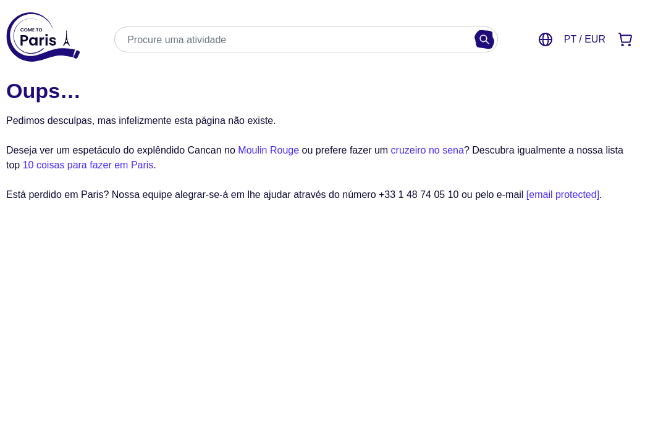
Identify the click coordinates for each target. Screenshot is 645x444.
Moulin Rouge (268, 150)
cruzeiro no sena (427, 150)
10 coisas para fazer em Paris (88, 165)
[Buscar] (484, 39)
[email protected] (562, 194)
